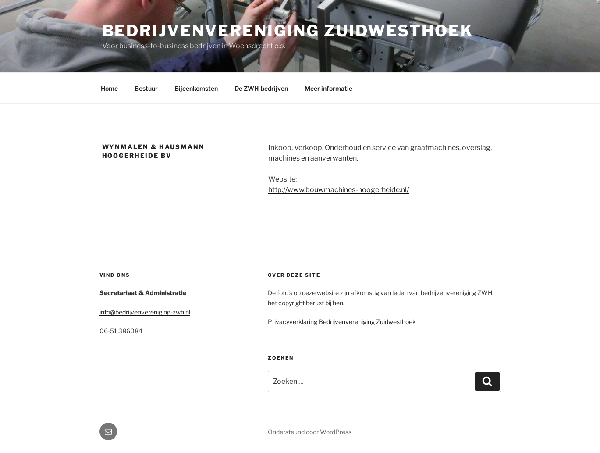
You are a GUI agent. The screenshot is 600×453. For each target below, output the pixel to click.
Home (109, 88)
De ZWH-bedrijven (261, 88)
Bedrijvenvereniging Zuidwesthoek (287, 30)
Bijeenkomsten (196, 88)
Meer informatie (328, 88)
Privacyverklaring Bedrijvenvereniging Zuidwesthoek (342, 321)
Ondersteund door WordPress (309, 431)
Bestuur (146, 88)
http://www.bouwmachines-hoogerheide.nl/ (338, 189)
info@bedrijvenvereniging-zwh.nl (144, 312)
